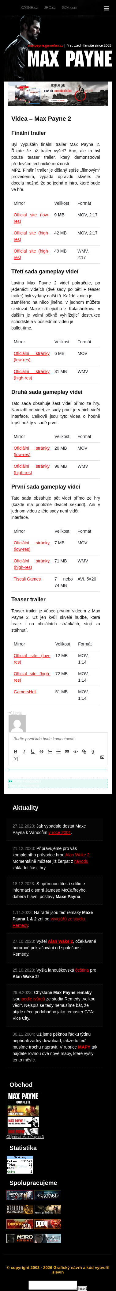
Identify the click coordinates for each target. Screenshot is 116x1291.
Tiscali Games (27, 579)
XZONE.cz (29, 8)
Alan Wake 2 (77, 854)
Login (15, 713)
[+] (15, 759)
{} (93, 751)
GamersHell (25, 691)
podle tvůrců (33, 998)
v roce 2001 (60, 832)
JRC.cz (50, 8)
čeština (82, 970)
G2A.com (69, 8)
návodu (81, 861)
